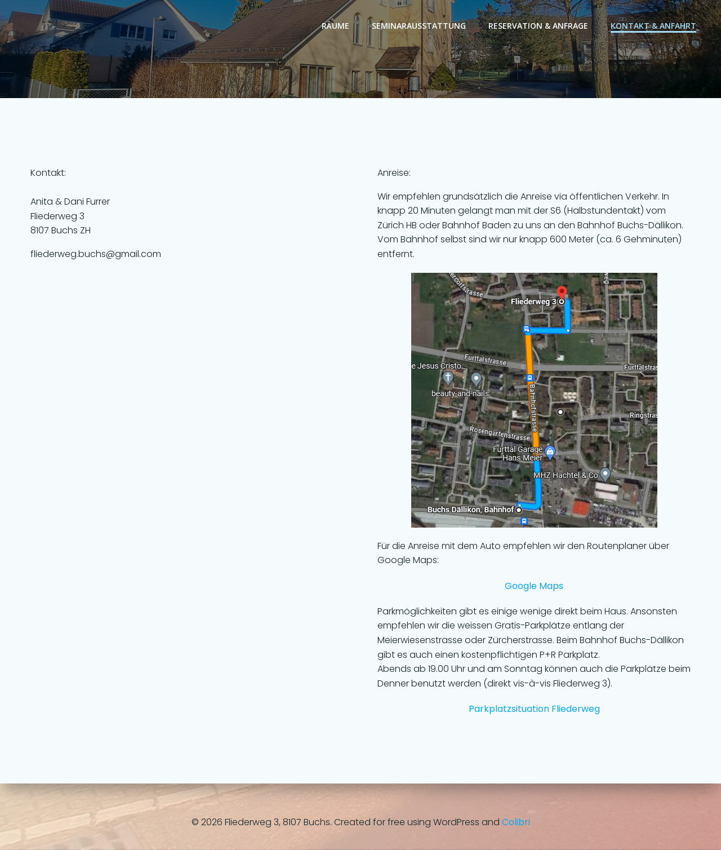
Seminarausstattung (419, 25)
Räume (335, 25)
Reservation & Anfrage (538, 25)
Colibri (516, 822)
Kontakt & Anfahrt (653, 25)
